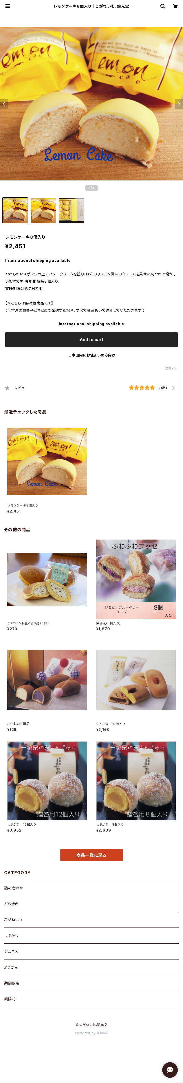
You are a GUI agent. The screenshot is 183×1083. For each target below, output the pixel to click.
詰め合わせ (13, 888)
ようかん (11, 967)
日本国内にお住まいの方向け (91, 355)
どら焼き (11, 904)
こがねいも (13, 919)
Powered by (91, 1033)
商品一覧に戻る (92, 855)
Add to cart (91, 339)
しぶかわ (11, 935)
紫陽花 (10, 999)
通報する (171, 368)
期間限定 (12, 983)
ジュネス (11, 951)
